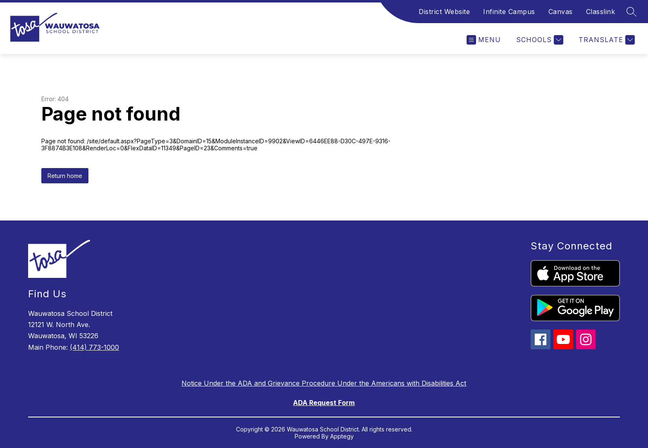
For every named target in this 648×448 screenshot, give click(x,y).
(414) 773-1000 (94, 347)
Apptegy (342, 436)
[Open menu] (484, 40)
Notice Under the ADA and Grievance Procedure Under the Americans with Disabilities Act (323, 383)
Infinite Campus (509, 11)
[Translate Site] (606, 40)
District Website (444, 11)
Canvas (560, 11)
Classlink (600, 11)
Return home (65, 175)
